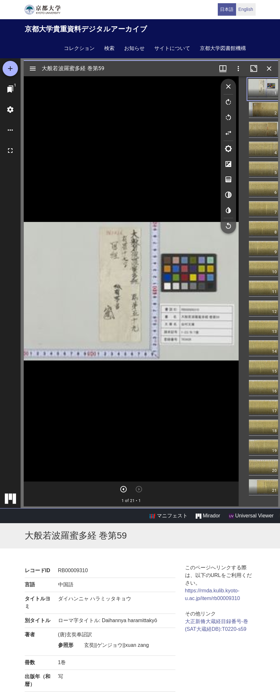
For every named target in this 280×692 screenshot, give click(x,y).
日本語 (226, 9)
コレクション (79, 48)
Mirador (208, 516)
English (245, 9)
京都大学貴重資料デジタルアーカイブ (86, 29)
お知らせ (134, 48)
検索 (109, 48)
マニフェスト (168, 516)
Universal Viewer (251, 516)
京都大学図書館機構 (223, 48)
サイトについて (172, 48)
